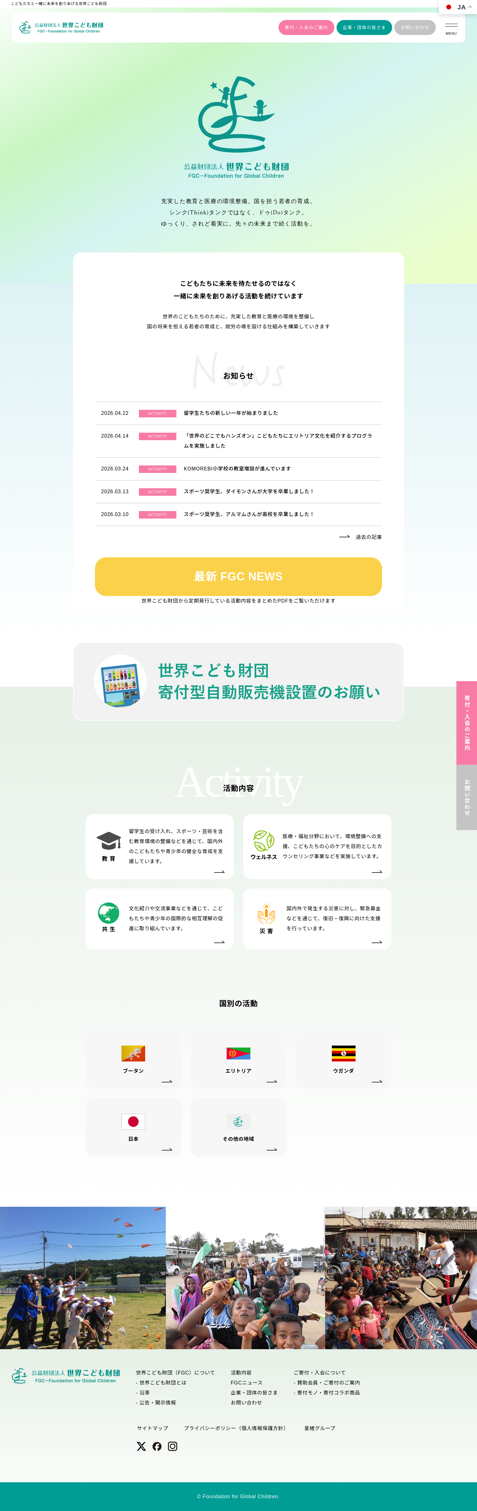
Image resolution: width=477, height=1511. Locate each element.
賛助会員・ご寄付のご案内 (328, 1382)
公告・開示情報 (158, 1402)
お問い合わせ (415, 27)
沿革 (145, 1392)
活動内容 (241, 1372)
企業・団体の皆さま (364, 27)
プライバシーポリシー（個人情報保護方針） (236, 1428)
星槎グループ (320, 1428)
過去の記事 (369, 537)
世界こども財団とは (163, 1382)
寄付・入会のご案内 (306, 27)
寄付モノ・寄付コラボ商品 (328, 1392)
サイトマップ (152, 1428)
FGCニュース (247, 1382)
